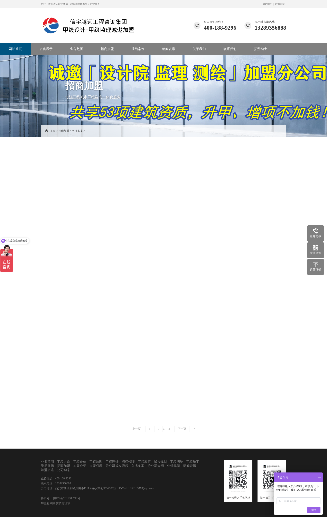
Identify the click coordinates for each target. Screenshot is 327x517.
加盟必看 (95, 466)
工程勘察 (144, 461)
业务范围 (76, 49)
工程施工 (192, 461)
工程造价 (79, 461)
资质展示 (46, 49)
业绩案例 (137, 49)
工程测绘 (176, 461)
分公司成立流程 (116, 466)
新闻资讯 (168, 49)
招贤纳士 (260, 49)
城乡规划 (160, 461)
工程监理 (95, 461)
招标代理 (128, 461)
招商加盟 (107, 49)
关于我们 (199, 49)
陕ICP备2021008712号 (66, 498)
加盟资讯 (47, 470)
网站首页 (15, 49)
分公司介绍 (156, 466)
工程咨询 (63, 461)
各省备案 (77, 130)
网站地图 (267, 4)
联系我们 (280, 4)
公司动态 (63, 470)
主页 (52, 130)
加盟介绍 (79, 466)
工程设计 (112, 461)
